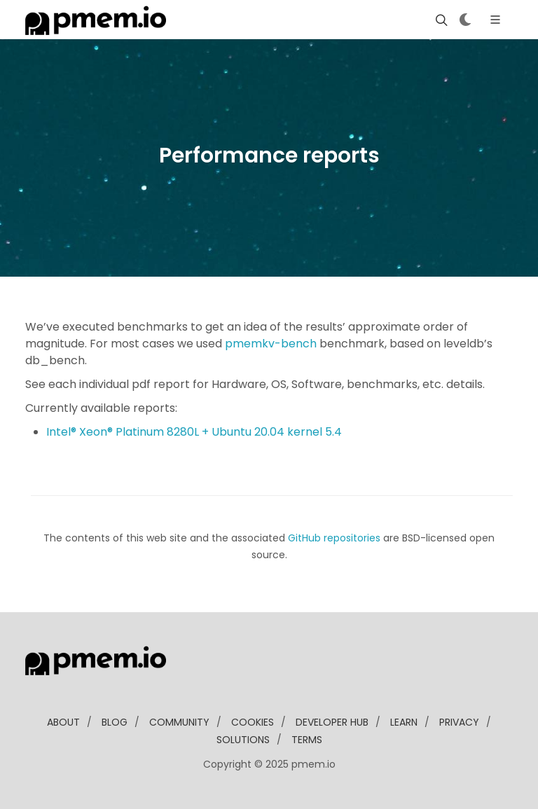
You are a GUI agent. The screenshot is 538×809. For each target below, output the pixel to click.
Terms (306, 740)
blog (114, 722)
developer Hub (332, 722)
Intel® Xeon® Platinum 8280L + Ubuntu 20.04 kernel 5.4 (194, 432)
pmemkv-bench (271, 344)
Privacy (459, 722)
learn (404, 722)
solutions (243, 740)
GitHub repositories (334, 538)
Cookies (252, 722)
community (179, 722)
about (63, 722)
